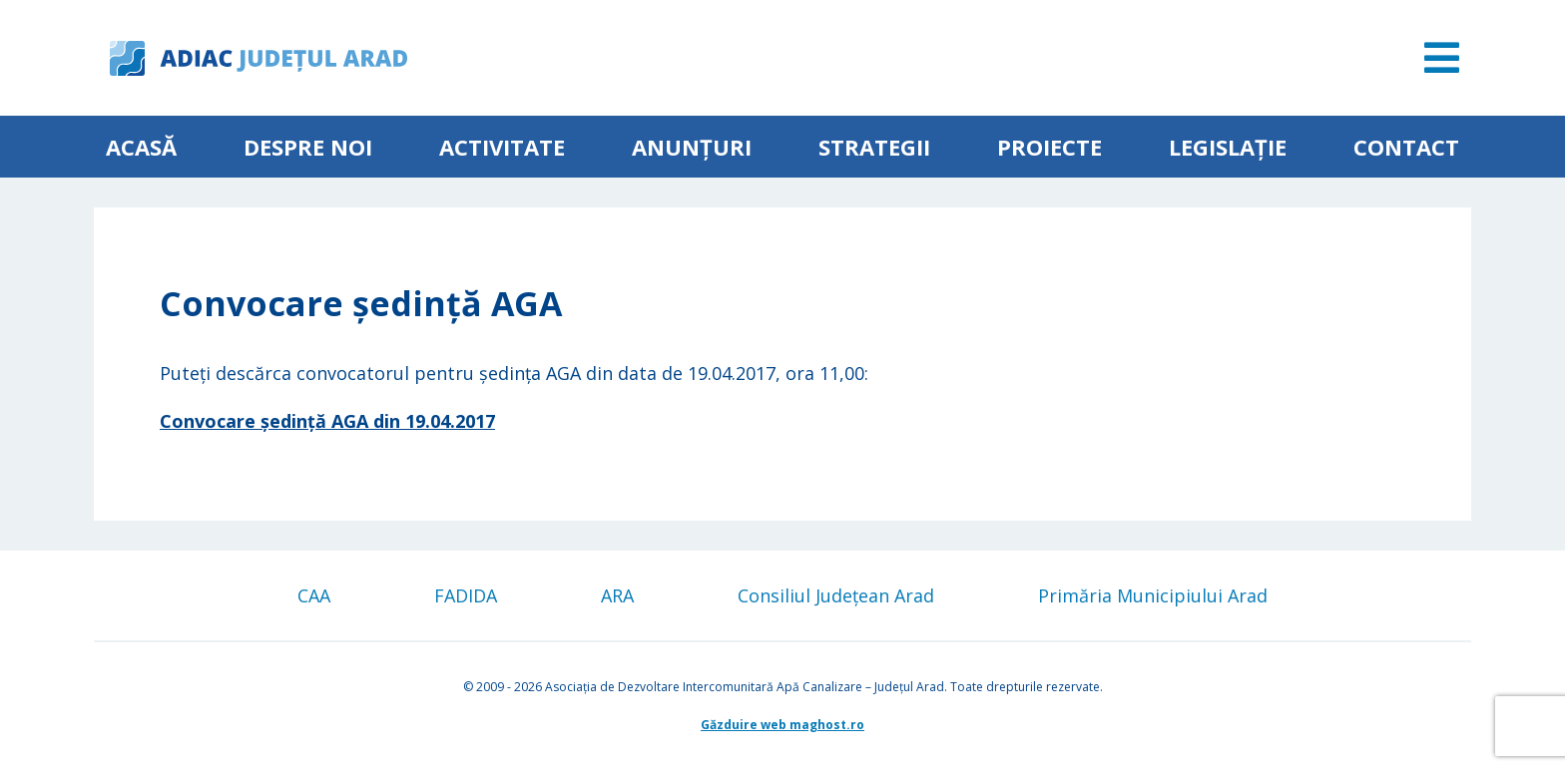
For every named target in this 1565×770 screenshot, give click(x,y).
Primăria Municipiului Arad (1153, 595)
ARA (617, 595)
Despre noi (308, 147)
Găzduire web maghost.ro (782, 724)
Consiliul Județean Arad (836, 595)
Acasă (141, 147)
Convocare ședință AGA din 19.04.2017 (327, 421)
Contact (1406, 147)
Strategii (874, 147)
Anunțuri (692, 147)
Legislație (1228, 147)
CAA (313, 595)
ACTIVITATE (502, 147)
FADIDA (465, 595)
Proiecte (1049, 147)
